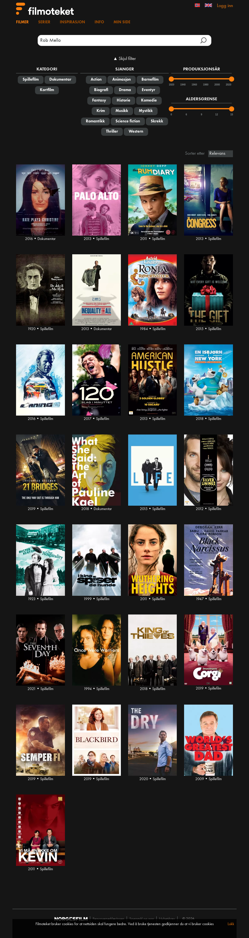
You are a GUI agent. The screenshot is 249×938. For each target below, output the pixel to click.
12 (216, 114)
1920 (171, 84)
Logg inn (225, 5)
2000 (216, 84)
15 (231, 114)
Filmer (22, 22)
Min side (122, 22)
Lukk (231, 924)
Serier (44, 22)
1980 (205, 84)
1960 (194, 84)
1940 (182, 84)
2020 (228, 84)
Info (99, 22)
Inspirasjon (72, 22)
